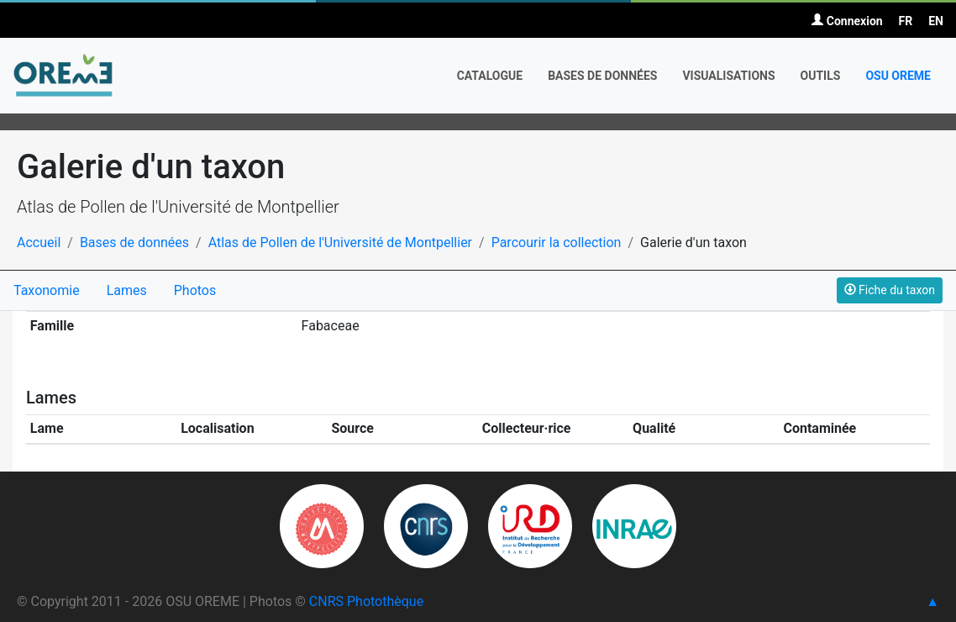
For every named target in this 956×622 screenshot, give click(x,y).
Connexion (847, 21)
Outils (821, 75)
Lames (127, 290)
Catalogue (490, 75)
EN (935, 21)
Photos (195, 290)
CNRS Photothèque (366, 601)
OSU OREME (898, 75)
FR (906, 21)
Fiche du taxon (889, 290)
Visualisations (728, 75)
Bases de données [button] (602, 75)
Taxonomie (46, 290)
